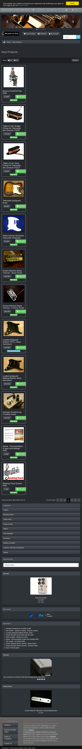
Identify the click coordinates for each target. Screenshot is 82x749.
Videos (5, 552)
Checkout (42, 34)
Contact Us (8, 743)
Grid (16, 60)
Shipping (7, 725)
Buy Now (21, 97)
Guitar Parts (7, 519)
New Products (17, 42)
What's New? (7, 686)
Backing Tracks (8, 515)
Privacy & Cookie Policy (10, 731)
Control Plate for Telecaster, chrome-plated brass (41, 710)
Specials (6, 573)
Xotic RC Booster (41, 598)
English (52, 10)
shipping (31, 730)
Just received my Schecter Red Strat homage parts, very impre (24, 677)
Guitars (5, 510)
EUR (41, 10)
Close (72, 3)
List (10, 60)
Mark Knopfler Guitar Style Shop (15, 10)
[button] (7, 21)
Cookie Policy (23, 5)
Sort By (75, 60)
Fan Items (6, 538)
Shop (8, 42)
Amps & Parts (8, 524)
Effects (5, 529)
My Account (54, 34)
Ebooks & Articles (9, 543)
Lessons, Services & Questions (13, 548)
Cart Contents (29, 34)
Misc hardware (8, 533)
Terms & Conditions (7, 738)
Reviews (6, 655)
